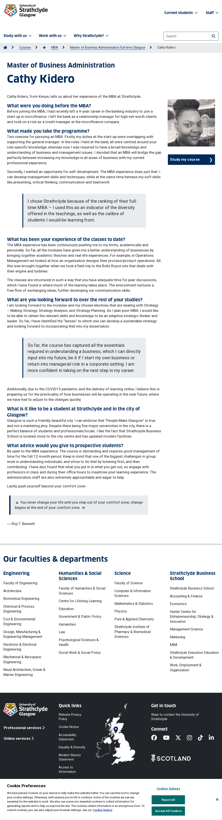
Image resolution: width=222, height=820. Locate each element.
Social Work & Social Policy (80, 653)
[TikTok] (203, 738)
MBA (54, 47)
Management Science (186, 629)
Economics (178, 604)
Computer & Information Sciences (132, 593)
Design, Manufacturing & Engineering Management (22, 634)
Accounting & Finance (186, 596)
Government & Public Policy (80, 616)
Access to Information (67, 770)
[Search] (213, 36)
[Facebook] (157, 738)
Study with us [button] (18, 35)
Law (62, 632)
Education (66, 609)
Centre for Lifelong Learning (80, 601)
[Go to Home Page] (5, 47)
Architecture (12, 591)
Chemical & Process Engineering (18, 608)
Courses (25, 47)
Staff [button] (212, 12)
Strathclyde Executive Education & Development (194, 655)
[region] (111, 799)
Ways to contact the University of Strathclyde (175, 717)
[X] (181, 738)
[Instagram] (192, 738)
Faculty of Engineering (20, 583)
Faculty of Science (128, 583)
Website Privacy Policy (70, 717)
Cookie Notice (69, 727)
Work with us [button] (53, 35)
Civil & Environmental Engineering (19, 621)
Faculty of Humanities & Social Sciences (82, 590)
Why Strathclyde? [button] (92, 35)
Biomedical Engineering (21, 599)
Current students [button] (181, 12)
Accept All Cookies (168, 811)
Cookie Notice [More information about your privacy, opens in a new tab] (102, 810)
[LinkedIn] (214, 738)
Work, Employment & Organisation (185, 667)
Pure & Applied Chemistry (134, 619)
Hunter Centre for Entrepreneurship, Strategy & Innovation (191, 617)
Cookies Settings (168, 788)
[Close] (217, 799)
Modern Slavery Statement (70, 757)
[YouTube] (169, 738)
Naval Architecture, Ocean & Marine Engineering (24, 672)
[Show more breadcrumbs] (46, 48)
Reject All (168, 799)
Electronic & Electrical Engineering (19, 646)
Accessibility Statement (67, 737)
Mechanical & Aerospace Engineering (22, 659)
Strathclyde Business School (192, 588)
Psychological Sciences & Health (79, 642)
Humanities (67, 624)
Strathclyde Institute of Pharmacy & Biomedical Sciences (132, 632)
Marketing (177, 637)
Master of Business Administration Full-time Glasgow (107, 47)
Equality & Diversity (72, 747)
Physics (120, 611)
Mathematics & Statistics (133, 604)
